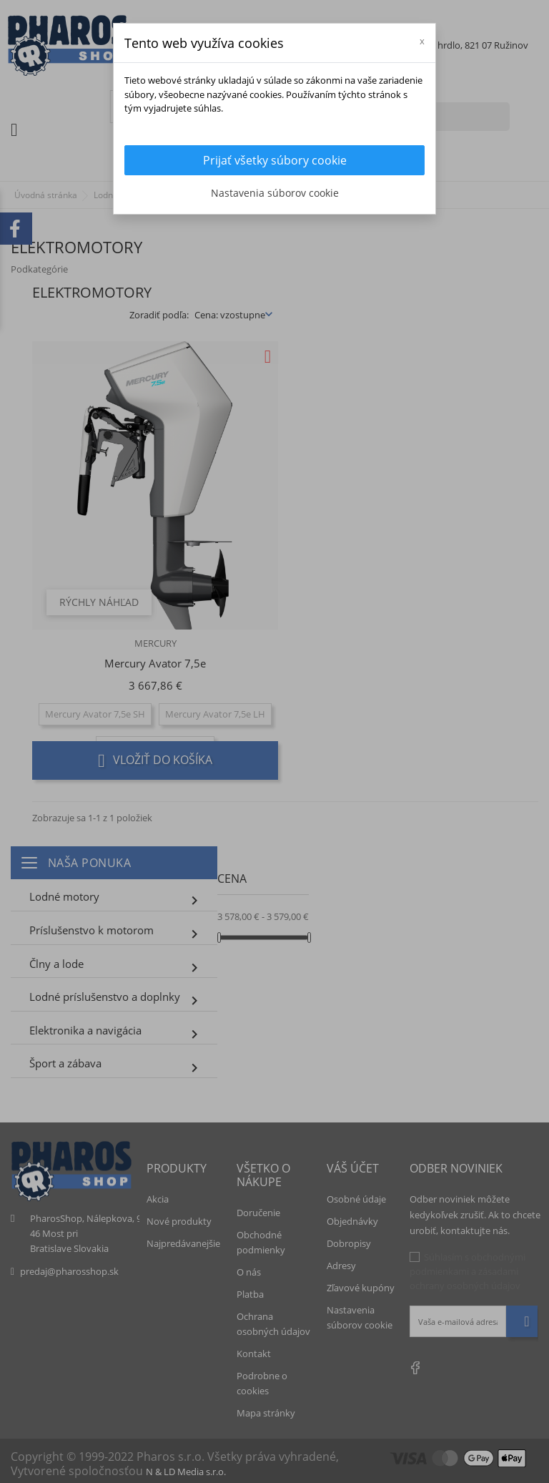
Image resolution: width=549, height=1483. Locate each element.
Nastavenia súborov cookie (275, 193)
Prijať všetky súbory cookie (275, 160)
